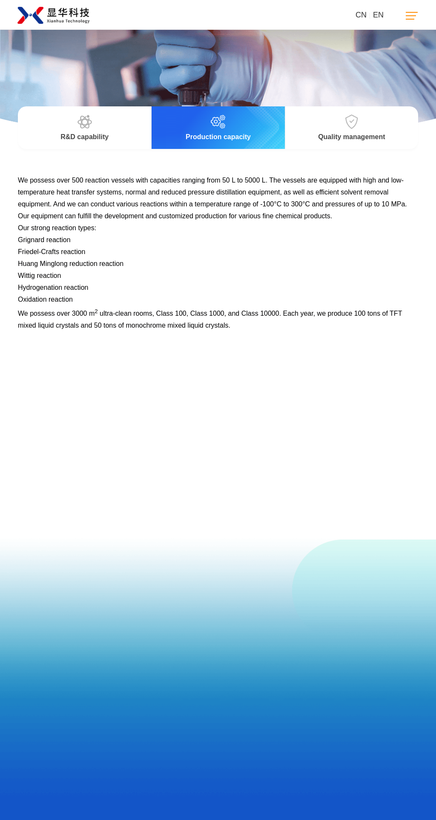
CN (361, 15)
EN (378, 15)
